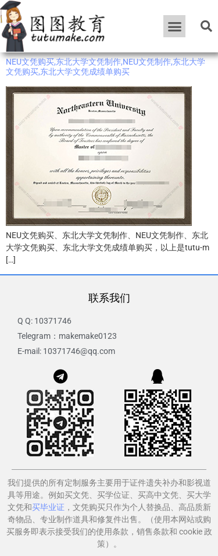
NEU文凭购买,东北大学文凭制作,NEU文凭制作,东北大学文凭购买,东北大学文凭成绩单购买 (105, 66)
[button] (174, 26)
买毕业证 (48, 507)
